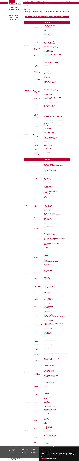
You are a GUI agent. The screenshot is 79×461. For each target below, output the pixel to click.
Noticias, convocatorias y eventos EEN (50, 122)
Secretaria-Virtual (37, 86)
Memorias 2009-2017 (47, 300)
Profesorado (46, 188)
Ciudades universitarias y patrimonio (50, 170)
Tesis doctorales (47, 308)
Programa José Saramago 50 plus (50, 435)
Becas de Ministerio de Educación (50, 46)
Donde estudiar (37, 265)
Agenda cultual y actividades (49, 106)
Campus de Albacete (47, 174)
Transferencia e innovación (48, 193)
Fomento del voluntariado (48, 215)
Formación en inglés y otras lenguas (50, 81)
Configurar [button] (54, 458)
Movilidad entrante (47, 392)
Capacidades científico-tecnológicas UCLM (51, 358)
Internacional (27, 402)
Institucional (36, 166)
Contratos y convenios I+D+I (49, 359)
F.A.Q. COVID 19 (46, 398)
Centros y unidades (37, 286)
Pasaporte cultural (47, 422)
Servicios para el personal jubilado (50, 436)
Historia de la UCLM (47, 169)
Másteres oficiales (47, 254)
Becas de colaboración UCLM (49, 49)
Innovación (26, 372)
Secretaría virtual (47, 72)
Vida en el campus (37, 55)
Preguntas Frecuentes (14, 19)
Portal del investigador (36, 349)
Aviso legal (10, 459)
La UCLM (23, 446)
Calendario (32, 451)
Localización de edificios (48, 179)
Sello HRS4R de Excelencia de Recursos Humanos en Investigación (55, 353)
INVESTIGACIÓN (38, 3)
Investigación (27, 325)
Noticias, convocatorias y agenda (50, 138)
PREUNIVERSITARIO (28, 1)
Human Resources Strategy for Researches (37, 353)
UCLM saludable (46, 166)
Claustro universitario (47, 201)
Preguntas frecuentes (36, 66)
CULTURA (61, 3)
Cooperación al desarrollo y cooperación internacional (53, 214)
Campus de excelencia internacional (50, 164)
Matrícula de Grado (47, 70)
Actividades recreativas (48, 427)
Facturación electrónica (48, 152)
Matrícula (45, 36)
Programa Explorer (47, 139)
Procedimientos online (48, 86)
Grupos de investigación (48, 297)
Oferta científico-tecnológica (37, 299)
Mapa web (11, 13)
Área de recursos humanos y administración (51, 243)
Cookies (14, 459)
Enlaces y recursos (47, 134)
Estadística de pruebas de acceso (49, 43)
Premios (45, 423)
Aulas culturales (46, 419)
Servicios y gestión (24, 452)
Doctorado (36, 306)
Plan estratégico (46, 163)
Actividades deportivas (48, 426)
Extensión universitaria (36, 437)
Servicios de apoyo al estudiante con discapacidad (52, 54)
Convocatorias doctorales (48, 307)
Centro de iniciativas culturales (49, 417)
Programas (46, 305)
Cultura (25, 430)
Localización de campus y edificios (50, 265)
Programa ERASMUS (47, 397)
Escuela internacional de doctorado (50, 303)
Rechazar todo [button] (48, 458)
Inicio (25, 5)
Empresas (45, 124)
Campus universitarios (48, 27)
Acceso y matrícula (37, 272)
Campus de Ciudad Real (48, 176)
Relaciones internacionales (26, 448)
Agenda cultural (46, 418)
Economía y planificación (48, 187)
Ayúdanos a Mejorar (13, 17)
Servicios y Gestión (37, 238)
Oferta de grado (46, 26)
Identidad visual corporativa (48, 226)
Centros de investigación (48, 209)
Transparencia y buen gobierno (49, 213)
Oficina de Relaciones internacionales (50, 286)
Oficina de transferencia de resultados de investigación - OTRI (37, 124)
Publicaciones (36, 442)
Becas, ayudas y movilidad (37, 49)
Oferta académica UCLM (48, 410)
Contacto (45, 30)
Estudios (26, 273)
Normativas (36, 344)
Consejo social (46, 204)
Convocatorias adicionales (48, 51)
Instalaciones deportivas (48, 429)
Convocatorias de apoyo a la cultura (50, 420)
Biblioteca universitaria (48, 279)
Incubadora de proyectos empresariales (51, 137)
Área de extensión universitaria (49, 234)
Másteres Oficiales (47, 77)
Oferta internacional (37, 411)
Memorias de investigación (48, 299)
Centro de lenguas (47, 287)
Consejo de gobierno (47, 202)
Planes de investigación (36, 324)
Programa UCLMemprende (37, 374)
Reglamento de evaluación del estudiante (51, 62)
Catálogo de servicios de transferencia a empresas (53, 125)
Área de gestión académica (48, 233)
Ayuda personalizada (47, 128)
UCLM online (46, 260)
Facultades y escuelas (47, 206)
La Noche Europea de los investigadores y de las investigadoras (55, 316)
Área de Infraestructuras (48, 235)
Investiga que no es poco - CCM (49, 315)
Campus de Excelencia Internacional (36, 340)
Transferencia (36, 360)
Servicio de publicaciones (48, 442)
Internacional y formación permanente (50, 191)
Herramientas (67, 1)
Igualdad (45, 216)
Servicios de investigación (36, 332)
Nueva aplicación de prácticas (49, 382)
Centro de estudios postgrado (49, 288)
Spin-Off (45, 131)
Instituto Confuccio (47, 402)
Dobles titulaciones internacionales (50, 409)
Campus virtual (46, 277)
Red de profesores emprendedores (50, 133)
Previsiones (46, 228)
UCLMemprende (37, 136)
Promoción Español (47, 405)
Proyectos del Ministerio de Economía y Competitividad (53, 323)
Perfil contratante (47, 153)
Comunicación (36, 228)
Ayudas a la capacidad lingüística (49, 406)
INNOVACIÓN (46, 3)
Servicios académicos (36, 279)
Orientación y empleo (47, 104)
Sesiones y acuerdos (47, 198)
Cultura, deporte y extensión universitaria (51, 195)
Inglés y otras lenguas (47, 257)
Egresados (36, 104)
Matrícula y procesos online (37, 72)
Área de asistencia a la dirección (49, 239)
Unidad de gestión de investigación (50, 328)
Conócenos (46, 391)
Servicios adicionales (47, 281)
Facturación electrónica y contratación (36, 153)
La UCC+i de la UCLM (47, 311)
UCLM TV (45, 230)
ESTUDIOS (30, 3)
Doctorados (46, 78)
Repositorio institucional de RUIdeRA (50, 334)
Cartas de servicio (47, 244)
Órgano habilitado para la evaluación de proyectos (53, 329)
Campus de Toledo (47, 178)
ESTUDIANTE (37, 1)
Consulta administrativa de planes (50, 274)
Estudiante (26, 90)
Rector (45, 185)
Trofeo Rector (46, 428)
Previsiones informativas (25, 450)
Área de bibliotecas (47, 240)
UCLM (25, 3)
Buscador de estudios (36, 292)
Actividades (46, 247)
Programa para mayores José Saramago (51, 261)
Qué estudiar (36, 257)
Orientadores (36, 42)
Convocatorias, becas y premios (49, 105)
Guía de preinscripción (47, 34)
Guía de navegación (13, 15)
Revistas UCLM (46, 443)
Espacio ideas (46, 136)
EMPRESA (44, 1)
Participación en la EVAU (48, 42)
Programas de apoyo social (48, 219)
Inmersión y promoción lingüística (36, 404)
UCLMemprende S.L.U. (48, 141)
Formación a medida (36, 149)
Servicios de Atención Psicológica (49, 55)
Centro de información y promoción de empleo (52, 285)
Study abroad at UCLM (48, 403)
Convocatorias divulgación (48, 319)
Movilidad (35, 394)
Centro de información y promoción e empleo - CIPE (53, 116)
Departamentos (46, 207)
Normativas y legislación (48, 344)
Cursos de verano (47, 434)
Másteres (45, 271)
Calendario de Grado (47, 59)
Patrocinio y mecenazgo (48, 145)
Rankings (45, 171)
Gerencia (45, 197)
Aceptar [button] (43, 458)
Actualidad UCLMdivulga (48, 314)
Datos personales (18, 459)
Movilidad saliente (47, 393)
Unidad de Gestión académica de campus (51, 283)
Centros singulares (47, 210)
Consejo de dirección (36, 192)
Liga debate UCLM (47, 437)
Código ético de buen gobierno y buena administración (53, 165)
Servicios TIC (46, 56)
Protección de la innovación (48, 362)
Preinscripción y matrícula (48, 306)
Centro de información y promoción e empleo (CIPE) (36, 116)
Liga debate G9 (46, 439)
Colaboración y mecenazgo (36, 145)
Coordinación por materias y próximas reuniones (52, 41)
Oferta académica (37, 79)
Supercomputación (47, 331)
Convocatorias (46, 248)
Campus (35, 178)
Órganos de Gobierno (25, 449)
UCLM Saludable (46, 221)
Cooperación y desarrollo (48, 413)
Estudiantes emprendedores (49, 132)
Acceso (35, 35)
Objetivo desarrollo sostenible (49, 220)
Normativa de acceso (47, 38)
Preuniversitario (27, 45)
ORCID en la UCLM (47, 336)
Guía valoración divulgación (48, 320)
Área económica (46, 242)
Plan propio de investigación (49, 324)
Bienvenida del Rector (47, 161)
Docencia (45, 192)
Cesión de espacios (47, 182)
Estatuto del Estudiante (48, 61)
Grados (45, 76)
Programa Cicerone (47, 394)
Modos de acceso (47, 33)
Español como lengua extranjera (49, 82)
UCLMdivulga (36, 315)
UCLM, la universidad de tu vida (49, 25)
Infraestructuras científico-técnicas (50, 360)
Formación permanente (48, 80)
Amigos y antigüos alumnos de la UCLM (51, 102)
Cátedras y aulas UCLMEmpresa (49, 144)
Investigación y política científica (49, 186)
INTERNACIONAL (54, 3)
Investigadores (46, 123)
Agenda (35, 248)
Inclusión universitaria (47, 218)
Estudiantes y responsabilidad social (50, 190)
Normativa (36, 61)
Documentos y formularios (48, 127)
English (62, 1)
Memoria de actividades (48, 431)
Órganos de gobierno (36, 206)
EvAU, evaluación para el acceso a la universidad (52, 35)
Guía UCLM (46, 168)
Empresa (26, 134)
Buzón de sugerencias (48, 333)
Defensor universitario (48, 205)
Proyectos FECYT (47, 317)
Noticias (45, 227)
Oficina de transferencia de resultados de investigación (53, 120)
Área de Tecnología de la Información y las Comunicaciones (54, 238)
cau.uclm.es (11, 452)
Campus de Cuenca (47, 177)
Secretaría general (47, 196)
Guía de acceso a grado (48, 270)
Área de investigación (47, 237)
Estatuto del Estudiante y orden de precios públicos (53, 110)
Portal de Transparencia (25, 451)
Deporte (35, 428)
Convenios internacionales (48, 411)
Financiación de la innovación (37, 365)
